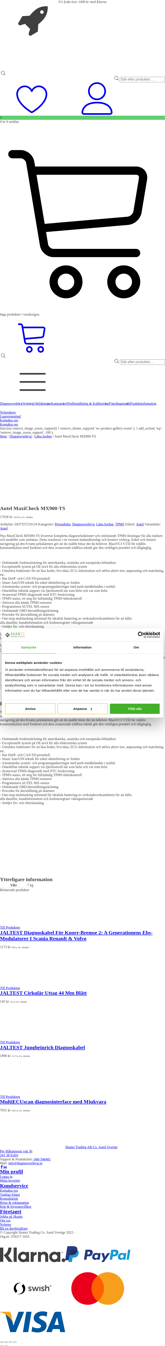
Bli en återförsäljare (14, 1228)
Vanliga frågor (10, 1194)
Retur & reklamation (14, 1202)
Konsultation (9, 1198)
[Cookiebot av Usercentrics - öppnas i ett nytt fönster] (141, 635)
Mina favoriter (10, 1180)
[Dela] (10, 1342)
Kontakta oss (9, 420)
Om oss (5, 1220)
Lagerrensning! (10, 416)
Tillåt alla (135, 709)
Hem (3, 436)
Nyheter (5, 1224)
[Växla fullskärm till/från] (6, 1342)
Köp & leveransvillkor (15, 1206)
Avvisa (30, 709)
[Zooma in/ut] (1, 1342)
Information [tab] (82, 647)
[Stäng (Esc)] (15, 1342)
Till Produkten (10, 927)
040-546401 (42, 1159)
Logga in (6, 1176)
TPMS (119, 524)
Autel (140, 524)
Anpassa (82, 709)
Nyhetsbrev (8, 412)
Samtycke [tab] (28, 647)
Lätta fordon (43, 436)
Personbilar (62, 524)
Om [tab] (136, 647)
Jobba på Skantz (11, 1216)
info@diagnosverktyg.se (25, 1163)
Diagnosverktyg (21, 436)
